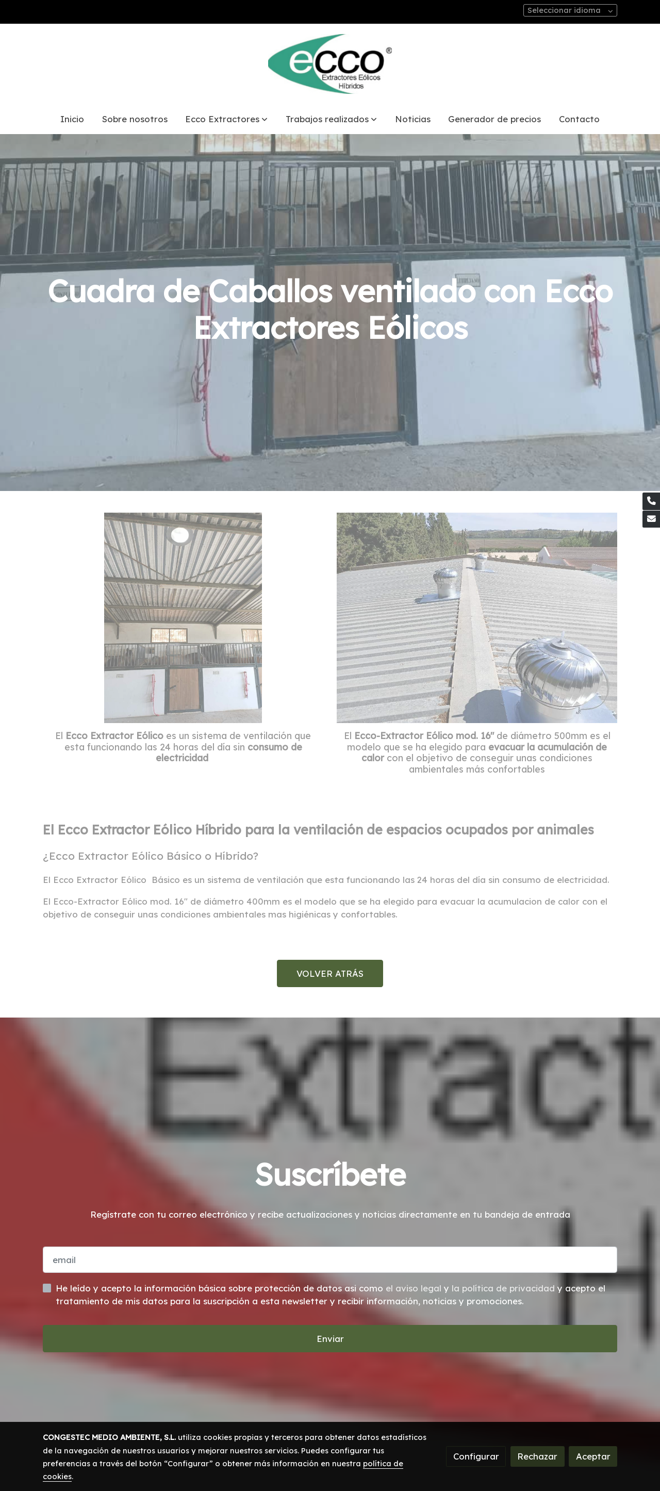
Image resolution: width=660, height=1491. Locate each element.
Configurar (476, 1456)
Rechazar (537, 1456)
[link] (330, 64)
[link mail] (651, 519)
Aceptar (593, 1456)
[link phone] (651, 501)
